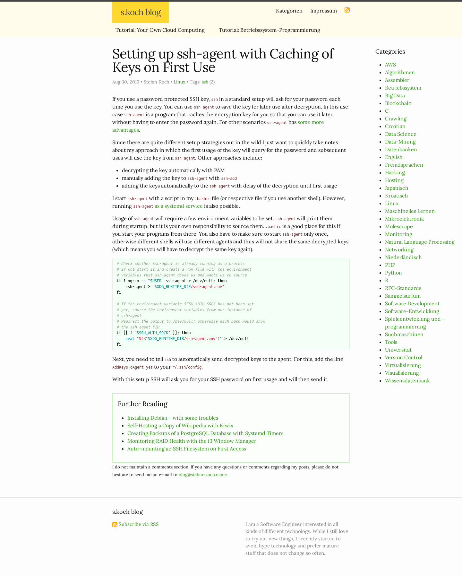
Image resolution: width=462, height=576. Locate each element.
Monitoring (398, 234)
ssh (205, 82)
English (394, 157)
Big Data (395, 95)
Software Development (412, 303)
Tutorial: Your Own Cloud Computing (160, 30)
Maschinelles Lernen (410, 211)
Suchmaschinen (404, 334)
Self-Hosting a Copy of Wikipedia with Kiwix (180, 425)
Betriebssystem (403, 87)
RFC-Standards (403, 288)
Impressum (323, 10)
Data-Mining (400, 141)
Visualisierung (402, 373)
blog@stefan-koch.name (203, 474)
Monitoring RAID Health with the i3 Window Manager (191, 441)
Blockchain (398, 103)
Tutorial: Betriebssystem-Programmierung (269, 30)
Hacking (395, 172)
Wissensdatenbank (407, 380)
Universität (398, 349)
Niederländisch (403, 257)
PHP (390, 265)
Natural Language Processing (420, 242)
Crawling (395, 118)
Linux (391, 203)
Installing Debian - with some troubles (172, 418)
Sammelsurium (403, 295)
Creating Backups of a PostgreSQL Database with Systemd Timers (205, 433)
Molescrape (399, 226)
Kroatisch (396, 195)
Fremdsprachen (404, 164)
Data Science (400, 134)
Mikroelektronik (404, 218)
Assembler (397, 80)
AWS (390, 64)
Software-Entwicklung (412, 311)
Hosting (394, 180)
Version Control (403, 357)
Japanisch (396, 188)
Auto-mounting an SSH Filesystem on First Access (186, 448)
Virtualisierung (403, 365)
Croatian (395, 126)
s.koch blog (140, 12)
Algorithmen (400, 72)
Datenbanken (401, 149)
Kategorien (289, 10)
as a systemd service (179, 206)
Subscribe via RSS (135, 524)
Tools (391, 342)
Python (393, 272)
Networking (399, 249)
